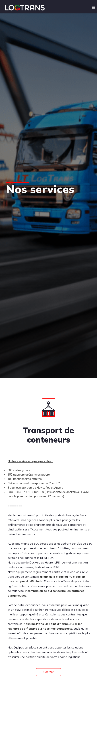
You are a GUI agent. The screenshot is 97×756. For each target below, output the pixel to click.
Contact (49, 672)
